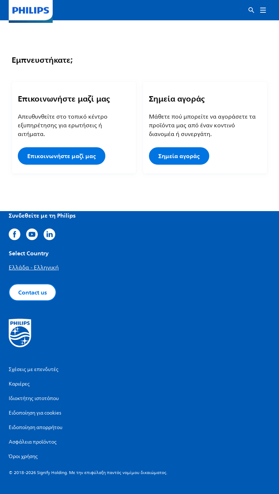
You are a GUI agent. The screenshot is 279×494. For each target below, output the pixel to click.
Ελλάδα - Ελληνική (34, 267)
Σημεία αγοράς (179, 156)
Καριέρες (19, 384)
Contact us (32, 292)
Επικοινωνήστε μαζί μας (61, 156)
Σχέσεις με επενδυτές (33, 369)
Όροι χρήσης (23, 456)
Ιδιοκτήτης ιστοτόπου (34, 398)
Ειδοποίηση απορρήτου (35, 427)
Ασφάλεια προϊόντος (33, 442)
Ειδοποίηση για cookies (35, 413)
